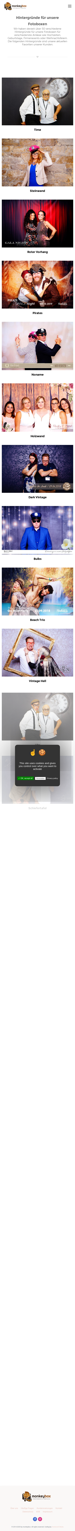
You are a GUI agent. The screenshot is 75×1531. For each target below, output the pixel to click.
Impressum (48, 1512)
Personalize (40, 778)
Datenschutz (28, 1512)
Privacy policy (52, 778)
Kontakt (59, 1508)
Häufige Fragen (27, 1508)
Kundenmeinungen (45, 1508)
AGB (38, 1512)
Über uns (14, 1508)
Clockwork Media (57, 1527)
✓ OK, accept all (25, 778)
